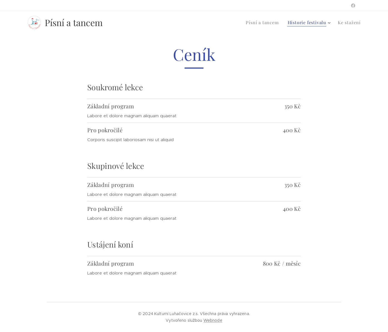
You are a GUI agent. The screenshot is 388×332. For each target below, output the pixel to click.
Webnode (212, 320)
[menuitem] (263, 22)
